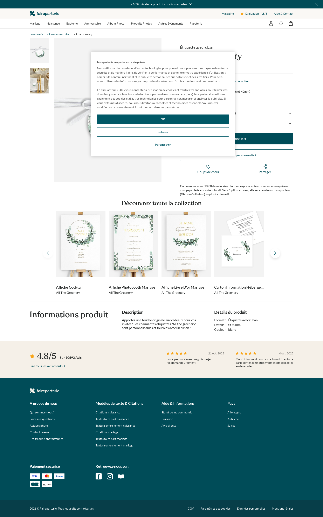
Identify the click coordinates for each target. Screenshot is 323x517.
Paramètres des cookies (215, 508)
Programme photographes (46, 438)
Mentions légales (282, 508)
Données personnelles (251, 508)
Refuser (163, 132)
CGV (191, 508)
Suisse (231, 425)
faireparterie (44, 13)
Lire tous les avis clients (46, 366)
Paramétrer (163, 144)
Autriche (233, 419)
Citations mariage (107, 432)
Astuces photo (39, 425)
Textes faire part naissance (112, 419)
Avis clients (169, 425)
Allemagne (234, 412)
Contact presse (39, 432)
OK (163, 119)
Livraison (167, 419)
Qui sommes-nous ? (42, 412)
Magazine (228, 13)
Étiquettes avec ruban (58, 34)
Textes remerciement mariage (114, 445)
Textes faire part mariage (111, 438)
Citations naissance (108, 412)
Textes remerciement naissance (115, 425)
